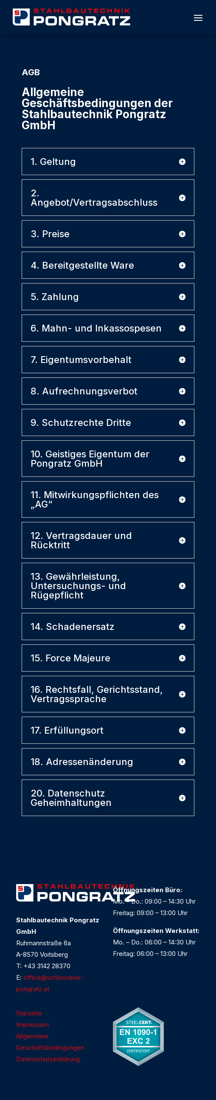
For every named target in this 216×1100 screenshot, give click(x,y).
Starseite (29, 1013)
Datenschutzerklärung (48, 1059)
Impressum (32, 1025)
